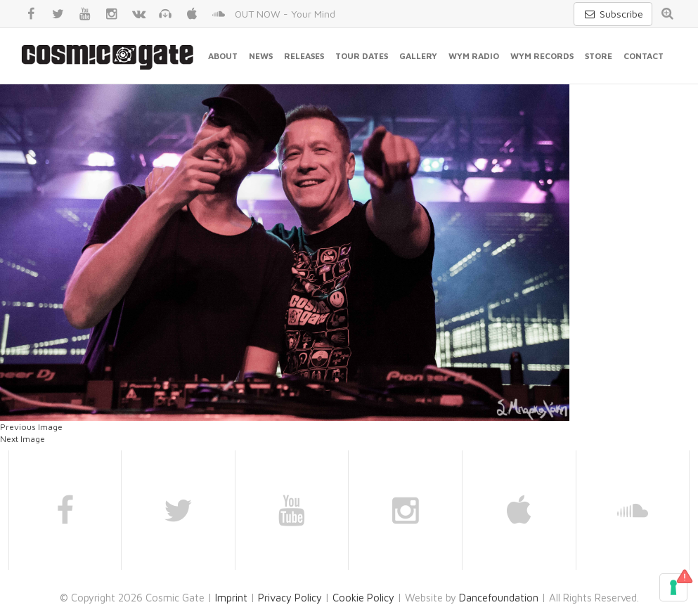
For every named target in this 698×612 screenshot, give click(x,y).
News (261, 56)
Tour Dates (361, 56)
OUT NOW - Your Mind (285, 14)
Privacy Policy (290, 598)
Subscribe (613, 14)
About (223, 56)
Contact (643, 56)
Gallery (418, 56)
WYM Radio (473, 56)
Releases (304, 56)
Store (598, 56)
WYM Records (542, 56)
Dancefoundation (498, 598)
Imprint (231, 598)
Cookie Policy (363, 598)
